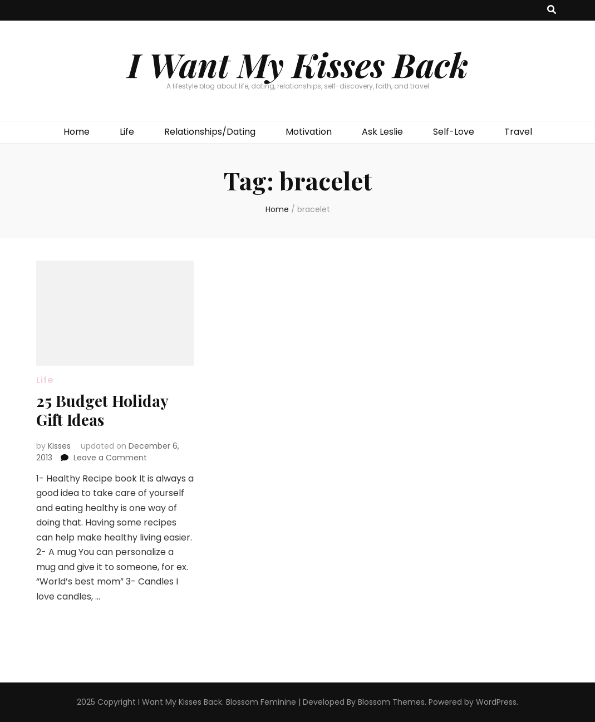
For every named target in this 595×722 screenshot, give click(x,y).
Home (76, 131)
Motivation (309, 131)
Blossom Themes (391, 702)
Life (127, 131)
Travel (518, 131)
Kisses (59, 445)
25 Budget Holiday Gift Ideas (102, 410)
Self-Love (453, 131)
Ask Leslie (382, 131)
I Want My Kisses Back (297, 64)
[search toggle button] (551, 10)
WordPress (496, 702)
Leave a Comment (110, 457)
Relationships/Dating (209, 131)
